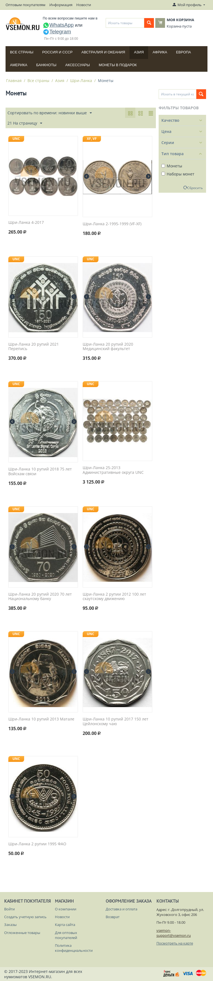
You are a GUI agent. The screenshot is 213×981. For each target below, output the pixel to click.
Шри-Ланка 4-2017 (26, 222)
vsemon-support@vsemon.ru (173, 933)
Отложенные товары (22, 932)
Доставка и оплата (121, 908)
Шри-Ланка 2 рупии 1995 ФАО (37, 844)
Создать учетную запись (25, 916)
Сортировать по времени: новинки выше (49, 113)
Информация (60, 4)
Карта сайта (65, 924)
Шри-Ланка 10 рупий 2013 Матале (41, 719)
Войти (9, 908)
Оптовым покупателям (25, 4)
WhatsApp (58, 25)
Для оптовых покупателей (66, 935)
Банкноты (46, 65)
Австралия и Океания (103, 52)
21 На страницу (24, 123)
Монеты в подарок (118, 65)
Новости (83, 4)
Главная (14, 80)
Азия (139, 52)
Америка (18, 65)
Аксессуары (77, 65)
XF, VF (92, 138)
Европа (183, 52)
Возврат (113, 916)
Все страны (21, 52)
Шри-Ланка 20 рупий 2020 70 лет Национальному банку (40, 596)
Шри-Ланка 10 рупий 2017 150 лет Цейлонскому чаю (115, 721)
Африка (160, 52)
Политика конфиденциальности (74, 948)
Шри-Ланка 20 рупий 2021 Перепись (33, 346)
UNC (16, 138)
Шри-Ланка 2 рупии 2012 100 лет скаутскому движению (114, 596)
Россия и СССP (57, 52)
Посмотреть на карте (174, 943)
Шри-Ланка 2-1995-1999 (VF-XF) (112, 224)
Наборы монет (177, 174)
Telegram (57, 31)
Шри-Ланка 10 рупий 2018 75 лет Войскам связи (40, 471)
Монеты (171, 166)
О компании (65, 908)
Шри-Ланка (81, 80)
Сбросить (195, 187)
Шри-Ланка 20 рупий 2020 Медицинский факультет (108, 346)
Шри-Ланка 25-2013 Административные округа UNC (113, 470)
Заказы (10, 924)
